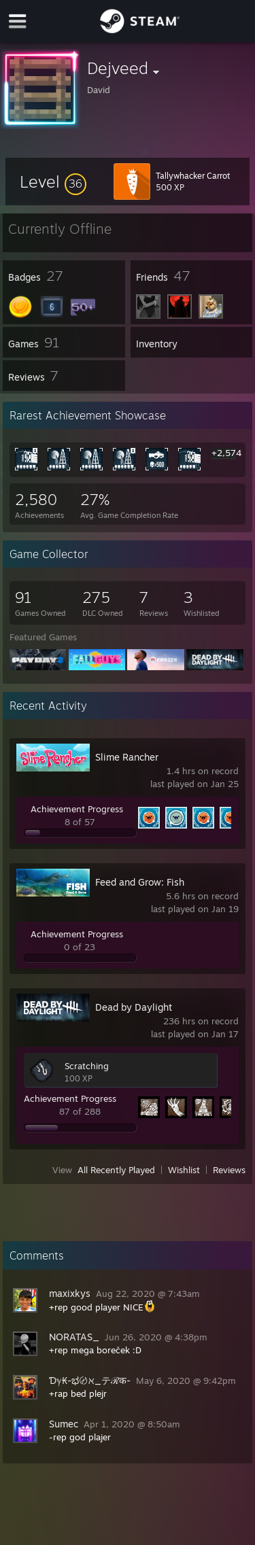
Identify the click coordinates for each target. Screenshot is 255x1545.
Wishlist (184, 1169)
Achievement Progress (77, 808)
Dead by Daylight (133, 1007)
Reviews (229, 1169)
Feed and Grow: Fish (139, 882)
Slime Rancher (126, 757)
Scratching (87, 1065)
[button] (53, 181)
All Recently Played (116, 1169)
